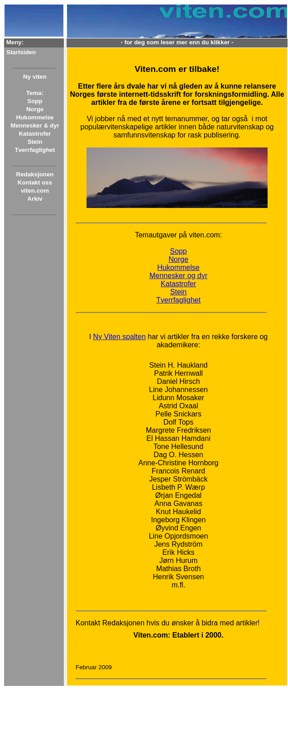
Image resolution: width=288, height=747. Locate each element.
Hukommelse (35, 117)
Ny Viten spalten (119, 336)
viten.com (35, 190)
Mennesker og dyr (178, 275)
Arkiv (34, 198)
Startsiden (21, 52)
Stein (35, 141)
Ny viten (35, 76)
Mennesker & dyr (34, 125)
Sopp (34, 101)
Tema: (34, 93)
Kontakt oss (35, 182)
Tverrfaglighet (35, 150)
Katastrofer (35, 133)
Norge (35, 109)
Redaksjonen (35, 174)
